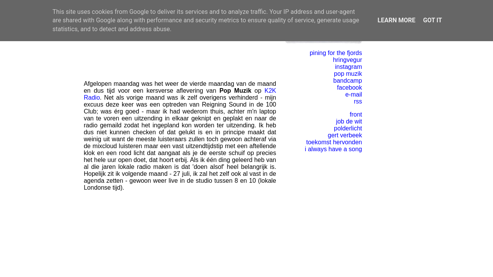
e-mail (353, 94)
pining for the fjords (336, 53)
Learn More (396, 20)
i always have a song (333, 149)
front (356, 114)
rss (358, 101)
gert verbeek (345, 135)
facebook (349, 87)
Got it (432, 20)
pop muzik (348, 73)
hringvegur (347, 60)
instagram (348, 66)
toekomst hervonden (334, 142)
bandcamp (347, 80)
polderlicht (348, 128)
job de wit (349, 121)
